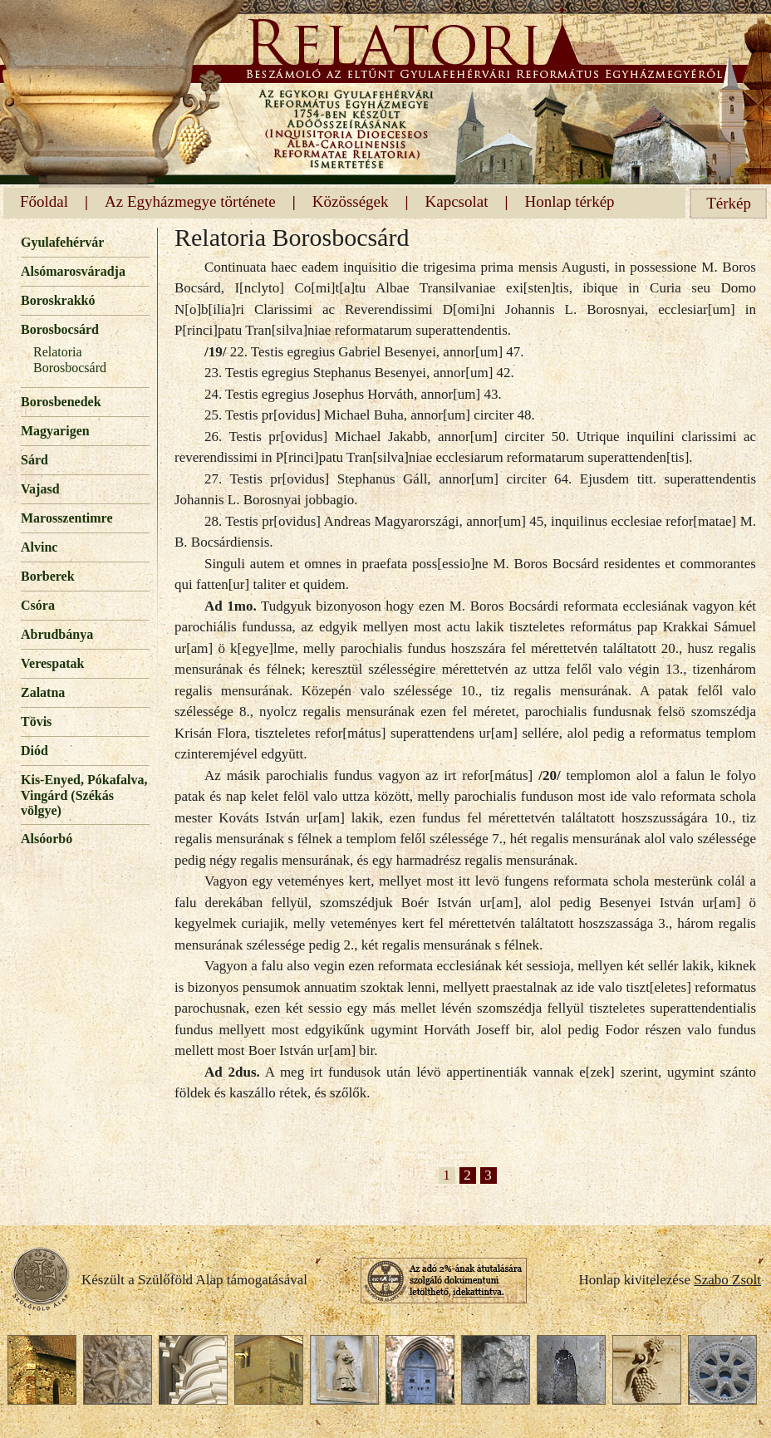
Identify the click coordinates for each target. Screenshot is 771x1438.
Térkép (728, 203)
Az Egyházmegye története (190, 201)
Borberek (48, 576)
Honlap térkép (569, 201)
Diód (34, 751)
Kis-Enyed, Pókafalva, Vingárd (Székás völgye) (84, 795)
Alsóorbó (46, 839)
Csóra (38, 605)
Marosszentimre (66, 518)
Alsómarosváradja (73, 271)
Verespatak (52, 663)
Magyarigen (55, 431)
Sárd (34, 460)
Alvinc (39, 547)
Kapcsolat (457, 201)
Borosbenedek (61, 402)
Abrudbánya (57, 634)
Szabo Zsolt (727, 1280)
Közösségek (350, 201)
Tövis (36, 721)
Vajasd (40, 489)
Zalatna (43, 692)
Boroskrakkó (58, 300)
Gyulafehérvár (62, 242)
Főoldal (44, 201)
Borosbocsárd (60, 329)
